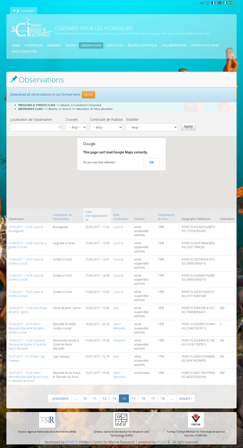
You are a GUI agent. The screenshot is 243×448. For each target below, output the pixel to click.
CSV (88, 95)
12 (104, 398)
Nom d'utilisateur (120, 217)
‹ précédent (60, 398)
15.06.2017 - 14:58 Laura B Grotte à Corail (26, 277)
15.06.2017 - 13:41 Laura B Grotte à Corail (26, 261)
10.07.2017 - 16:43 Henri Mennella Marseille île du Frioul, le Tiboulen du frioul (29, 377)
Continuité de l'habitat (106, 119)
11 (95, 398)
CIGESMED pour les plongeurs (94, 28)
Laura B (118, 227)
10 (85, 398)
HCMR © (71, 442)
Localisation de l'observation (31, 119)
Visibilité (132, 119)
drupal (162, 442)
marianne (119, 340)
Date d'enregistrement (96, 215)
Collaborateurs (174, 45)
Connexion (23, 10)
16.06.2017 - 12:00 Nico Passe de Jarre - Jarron (28, 310)
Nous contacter (24, 51)
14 (124, 398)
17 (153, 398)
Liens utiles (114, 45)
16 (143, 398)
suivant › (185, 398)
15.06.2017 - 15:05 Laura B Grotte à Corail (26, 294)
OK (152, 162)
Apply (188, 126)
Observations (91, 45)
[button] (100, 184)
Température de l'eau (166, 217)
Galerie (70, 45)
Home (16, 45)
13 (114, 398)
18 (163, 398)
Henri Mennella (119, 326)
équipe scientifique (142, 45)
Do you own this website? (99, 162)
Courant (72, 119)
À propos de (34, 45)
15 (134, 398)
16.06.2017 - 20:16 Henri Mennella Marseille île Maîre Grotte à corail (26, 328)
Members (54, 45)
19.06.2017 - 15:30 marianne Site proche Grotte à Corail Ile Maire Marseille (27, 344)
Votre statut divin (205, 45)
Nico (116, 308)
